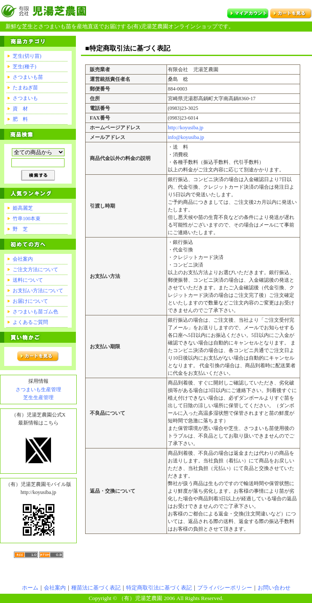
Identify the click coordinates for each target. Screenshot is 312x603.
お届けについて (30, 301)
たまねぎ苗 (25, 88)
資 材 (20, 109)
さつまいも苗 (28, 77)
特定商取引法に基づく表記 (159, 587)
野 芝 (20, 229)
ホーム (30, 587)
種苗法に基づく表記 (96, 587)
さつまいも (25, 98)
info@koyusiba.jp (186, 137)
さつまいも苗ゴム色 (35, 312)
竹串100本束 (26, 218)
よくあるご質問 (30, 322)
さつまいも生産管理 (38, 389)
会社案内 (23, 259)
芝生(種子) (24, 66)
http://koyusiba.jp (185, 128)
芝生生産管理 (38, 397)
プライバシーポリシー (224, 587)
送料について (28, 280)
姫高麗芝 (23, 208)
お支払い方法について (38, 290)
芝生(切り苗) (27, 56)
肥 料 (20, 119)
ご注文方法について (35, 269)
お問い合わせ (274, 587)
